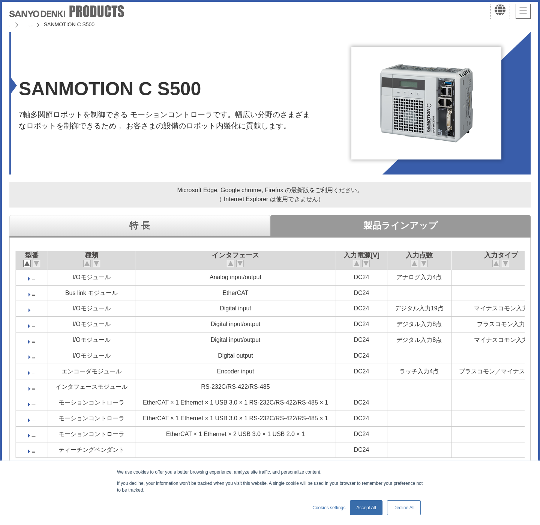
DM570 (38, 340)
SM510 (38, 387)
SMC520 (38, 434)
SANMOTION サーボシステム (71, 24)
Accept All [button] (366, 507)
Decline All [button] (403, 507)
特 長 (139, 225)
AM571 (38, 277)
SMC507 (38, 418)
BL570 (38, 293)
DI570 (38, 308)
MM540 (38, 371)
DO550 (38, 355)
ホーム (17, 24)
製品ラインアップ (400, 225)
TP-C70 (38, 450)
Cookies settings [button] (328, 507)
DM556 (38, 324)
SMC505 (38, 402)
